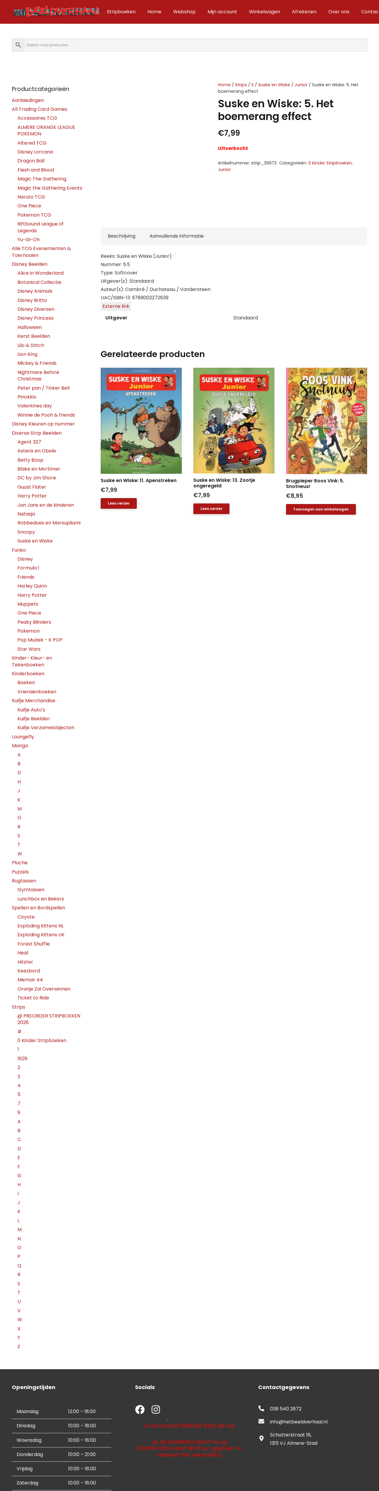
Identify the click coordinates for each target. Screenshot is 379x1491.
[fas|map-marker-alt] (264, 1439)
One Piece (29, 205)
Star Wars (29, 649)
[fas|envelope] (264, 1422)
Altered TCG (31, 143)
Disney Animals (34, 291)
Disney (25, 559)
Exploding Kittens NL (40, 925)
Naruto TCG (31, 196)
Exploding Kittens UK (41, 934)
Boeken (26, 682)
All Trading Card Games (39, 109)
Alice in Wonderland (40, 273)
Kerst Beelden (33, 336)
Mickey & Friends (37, 363)
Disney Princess (35, 318)
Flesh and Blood (35, 170)
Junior (301, 85)
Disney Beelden (29, 264)
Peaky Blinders (34, 622)
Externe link (115, 306)
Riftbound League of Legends (40, 227)
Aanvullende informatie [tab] (177, 236)
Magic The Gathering (41, 178)
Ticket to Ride (33, 997)
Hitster (25, 962)
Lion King (27, 354)
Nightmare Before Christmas (38, 375)
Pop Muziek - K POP (39, 639)
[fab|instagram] (156, 1410)
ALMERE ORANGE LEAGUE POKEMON (46, 130)
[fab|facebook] (139, 1410)
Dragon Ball (30, 160)
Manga (20, 745)
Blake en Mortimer (38, 468)
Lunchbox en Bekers (40, 898)
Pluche (20, 862)
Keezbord (28, 970)
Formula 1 (28, 567)
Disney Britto (32, 300)
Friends (25, 577)
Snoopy (26, 532)
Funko (19, 550)
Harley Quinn (32, 586)
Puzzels (20, 871)
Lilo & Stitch (30, 345)
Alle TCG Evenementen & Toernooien (41, 251)
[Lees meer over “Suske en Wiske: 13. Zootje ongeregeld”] (211, 508)
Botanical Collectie (39, 282)
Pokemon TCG (34, 215)
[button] (321, 509)
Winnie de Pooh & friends (46, 415)
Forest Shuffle (33, 943)
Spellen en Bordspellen (38, 907)
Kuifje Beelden (33, 718)
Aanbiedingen (28, 100)
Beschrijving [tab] (121, 236)
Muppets (27, 604)
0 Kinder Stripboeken (330, 163)
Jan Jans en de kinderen (45, 505)
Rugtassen (24, 880)
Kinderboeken (28, 673)
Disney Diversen (35, 309)
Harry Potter (32, 495)
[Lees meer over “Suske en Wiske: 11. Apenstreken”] (119, 503)
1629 (22, 1058)
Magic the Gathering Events (49, 188)
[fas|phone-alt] (264, 1409)
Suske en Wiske (274, 85)
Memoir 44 (30, 979)
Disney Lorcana (35, 151)
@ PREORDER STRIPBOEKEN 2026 (48, 1019)
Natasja (26, 514)
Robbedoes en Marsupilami (49, 522)
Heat (23, 952)
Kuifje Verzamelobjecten (45, 727)
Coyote (26, 917)
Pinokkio (26, 396)
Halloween (29, 327)
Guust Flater (31, 487)
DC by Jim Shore (36, 477)
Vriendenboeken (36, 691)
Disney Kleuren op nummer (43, 423)
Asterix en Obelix (36, 450)
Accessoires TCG (37, 118)
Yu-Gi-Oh (28, 239)
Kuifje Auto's (31, 709)
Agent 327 (29, 442)
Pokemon (28, 631)
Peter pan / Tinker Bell (43, 388)
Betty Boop (30, 460)
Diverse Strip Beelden (37, 433)
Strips (241, 85)
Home (224, 85)
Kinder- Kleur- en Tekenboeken (32, 661)
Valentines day (34, 405)
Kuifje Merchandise (33, 700)
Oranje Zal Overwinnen (43, 989)
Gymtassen (30, 889)
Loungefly (23, 736)
